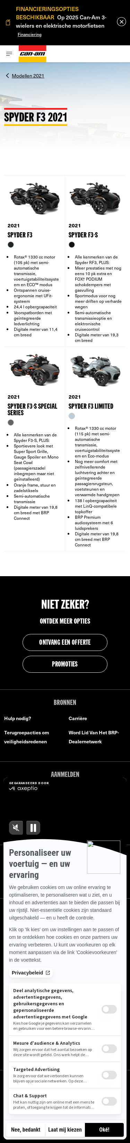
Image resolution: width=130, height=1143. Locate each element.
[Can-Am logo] (32, 53)
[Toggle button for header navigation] (9, 53)
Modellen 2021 (28, 75)
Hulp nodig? (17, 718)
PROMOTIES (65, 664)
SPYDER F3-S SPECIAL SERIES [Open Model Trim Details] (32, 410)
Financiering (30, 34)
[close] (121, 21)
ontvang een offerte (65, 642)
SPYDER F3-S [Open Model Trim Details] (83, 235)
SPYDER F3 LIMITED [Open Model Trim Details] (91, 406)
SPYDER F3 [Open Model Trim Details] (20, 235)
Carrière (78, 718)
